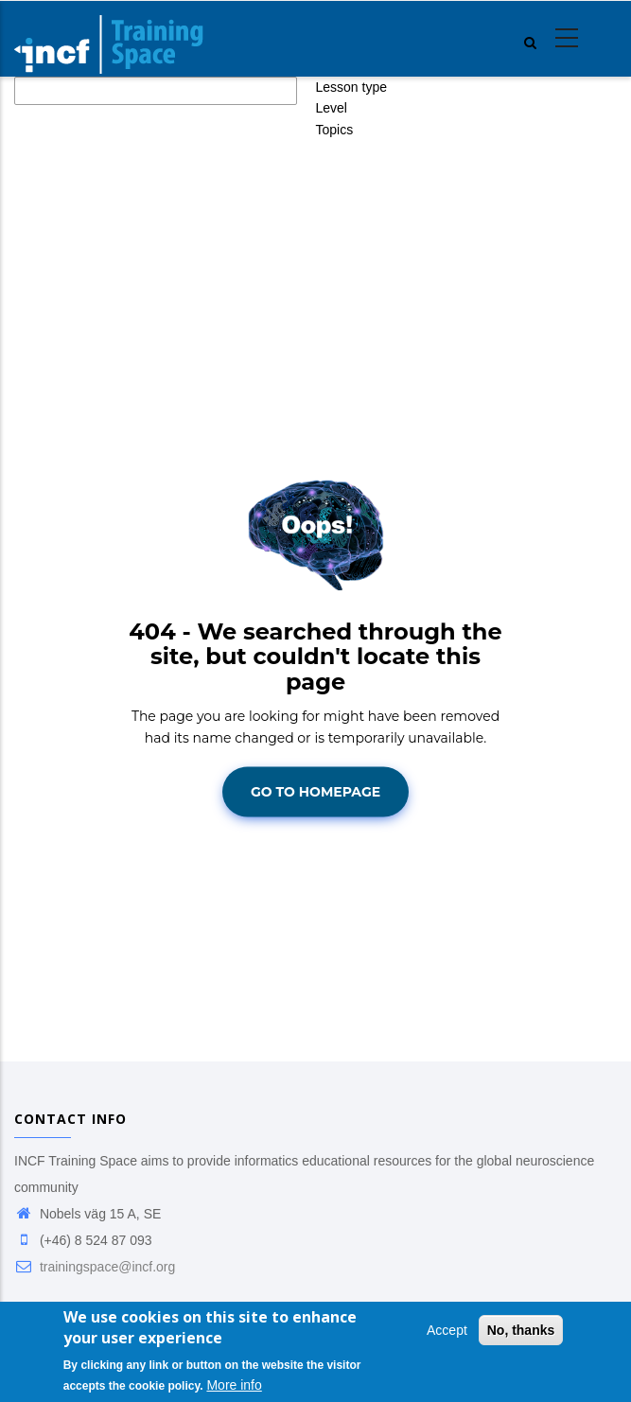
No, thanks (521, 1331)
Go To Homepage (315, 791)
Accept (447, 1331)
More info (233, 1385)
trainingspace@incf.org (94, 1266)
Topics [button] (335, 129)
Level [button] (331, 107)
